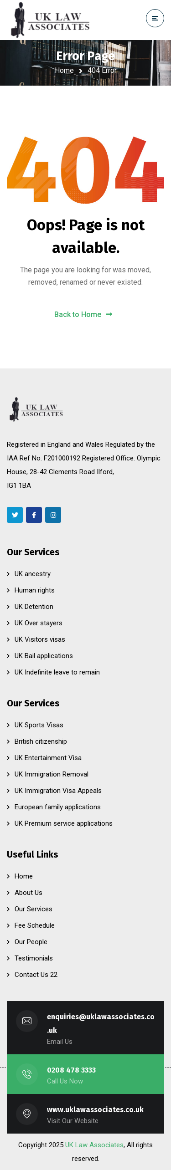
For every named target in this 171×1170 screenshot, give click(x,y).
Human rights (35, 590)
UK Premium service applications (64, 823)
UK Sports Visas (39, 725)
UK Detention (34, 607)
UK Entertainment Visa (48, 758)
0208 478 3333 (71, 1070)
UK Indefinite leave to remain (57, 672)
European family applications (58, 807)
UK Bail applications (44, 656)
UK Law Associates (94, 1145)
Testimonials (34, 958)
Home (64, 70)
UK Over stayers (38, 623)
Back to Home (83, 314)
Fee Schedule (35, 925)
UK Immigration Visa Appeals (58, 791)
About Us (28, 893)
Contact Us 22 (36, 975)
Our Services (33, 909)
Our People (31, 942)
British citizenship (41, 741)
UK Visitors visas (40, 639)
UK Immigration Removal (51, 774)
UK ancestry (33, 574)
